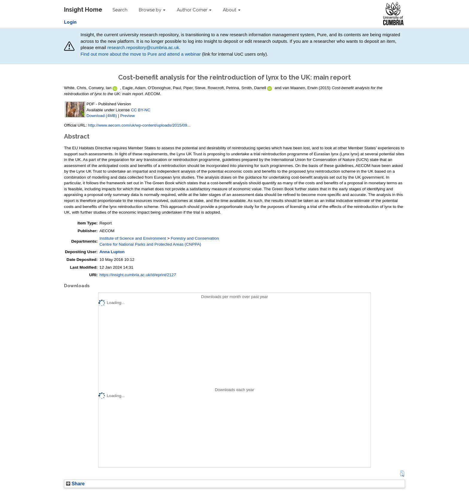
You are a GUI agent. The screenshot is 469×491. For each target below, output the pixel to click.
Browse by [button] (152, 10)
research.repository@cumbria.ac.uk (143, 47)
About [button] (231, 10)
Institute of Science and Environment (132, 238)
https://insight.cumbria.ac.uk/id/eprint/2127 (137, 275)
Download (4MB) (101, 115)
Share (75, 483)
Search (119, 10)
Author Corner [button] (194, 10)
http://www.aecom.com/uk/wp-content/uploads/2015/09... (139, 125)
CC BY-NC (140, 110)
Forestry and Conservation (195, 238)
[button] (402, 474)
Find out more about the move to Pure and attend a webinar (140, 54)
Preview (127, 115)
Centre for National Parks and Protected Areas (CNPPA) (150, 244)
